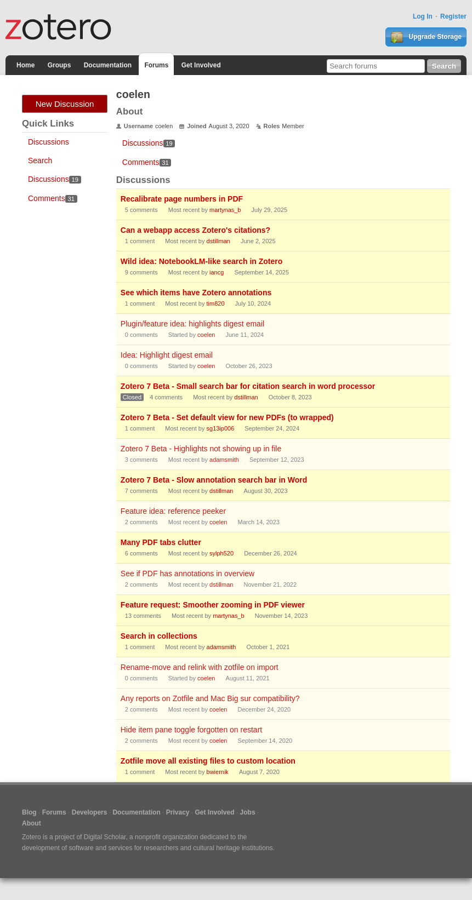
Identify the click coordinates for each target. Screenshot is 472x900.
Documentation (108, 65)
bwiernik (218, 772)
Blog (29, 812)
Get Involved (201, 65)
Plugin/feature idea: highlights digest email (192, 323)
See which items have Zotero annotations (196, 292)
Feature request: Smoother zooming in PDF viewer (213, 604)
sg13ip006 (221, 428)
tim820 (216, 303)
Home (25, 65)
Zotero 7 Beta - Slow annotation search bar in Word (214, 479)
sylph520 (221, 553)
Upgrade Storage (426, 37)
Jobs (247, 812)
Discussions (48, 141)
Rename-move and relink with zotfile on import (199, 667)
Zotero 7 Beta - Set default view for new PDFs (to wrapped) (227, 417)
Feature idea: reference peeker (173, 511)
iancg (216, 272)
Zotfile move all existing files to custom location (208, 760)
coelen (206, 334)
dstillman (218, 241)
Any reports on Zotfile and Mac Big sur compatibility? (210, 698)
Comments (52, 198)
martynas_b (225, 210)
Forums (156, 65)
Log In (423, 16)
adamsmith (224, 459)
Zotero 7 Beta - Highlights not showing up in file (201, 448)
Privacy (178, 812)
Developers (89, 812)
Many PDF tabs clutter (161, 542)
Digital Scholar (105, 837)
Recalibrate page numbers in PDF (182, 198)
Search (40, 160)
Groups (59, 65)
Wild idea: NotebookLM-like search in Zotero (201, 261)
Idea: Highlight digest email (167, 355)
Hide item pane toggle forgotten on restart (191, 729)
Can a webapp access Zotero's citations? (195, 230)
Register (453, 16)
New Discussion (65, 103)
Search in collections (159, 636)
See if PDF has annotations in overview (187, 573)
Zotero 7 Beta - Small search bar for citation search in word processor (248, 386)
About (31, 823)
